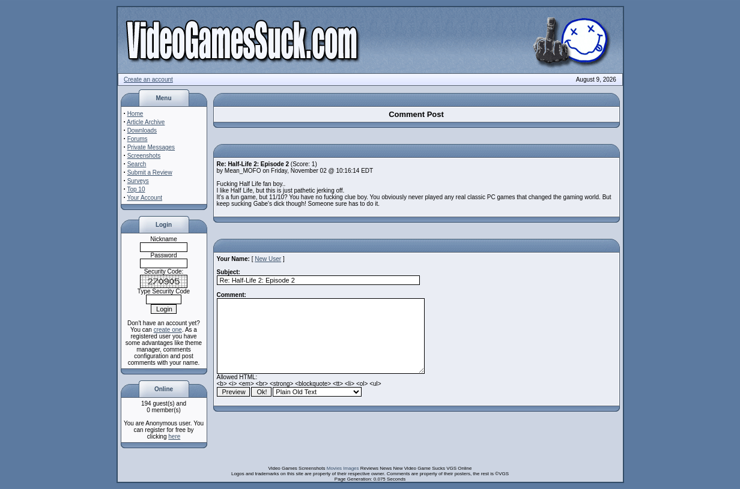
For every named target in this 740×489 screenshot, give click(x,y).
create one (168, 329)
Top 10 (136, 189)
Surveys (138, 181)
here (174, 436)
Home (135, 113)
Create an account (148, 79)
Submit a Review (149, 172)
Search (137, 164)
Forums (137, 139)
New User (268, 259)
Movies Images (343, 468)
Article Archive (146, 122)
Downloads (142, 130)
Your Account (144, 197)
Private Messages (151, 147)
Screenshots (144, 155)
